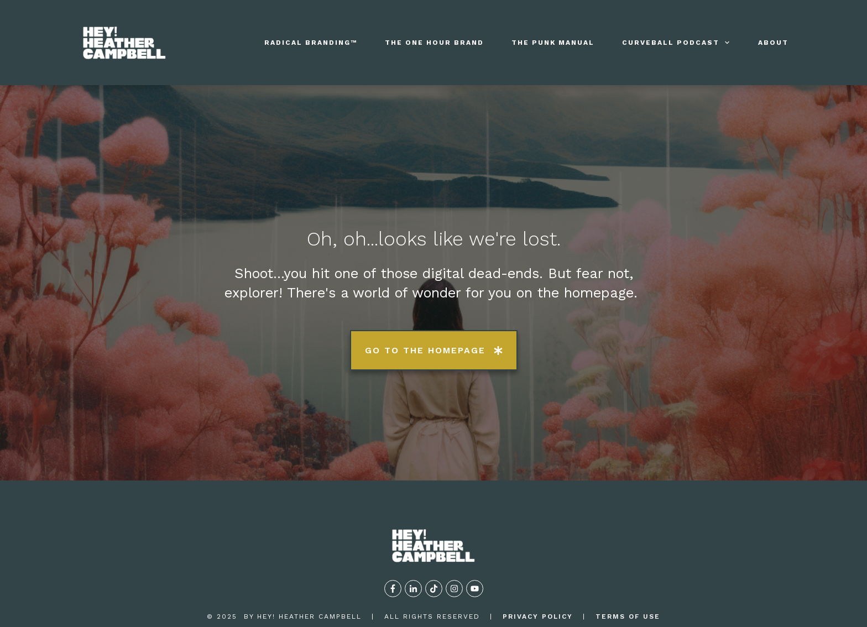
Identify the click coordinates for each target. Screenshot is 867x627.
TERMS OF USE (628, 575)
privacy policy (538, 575)
